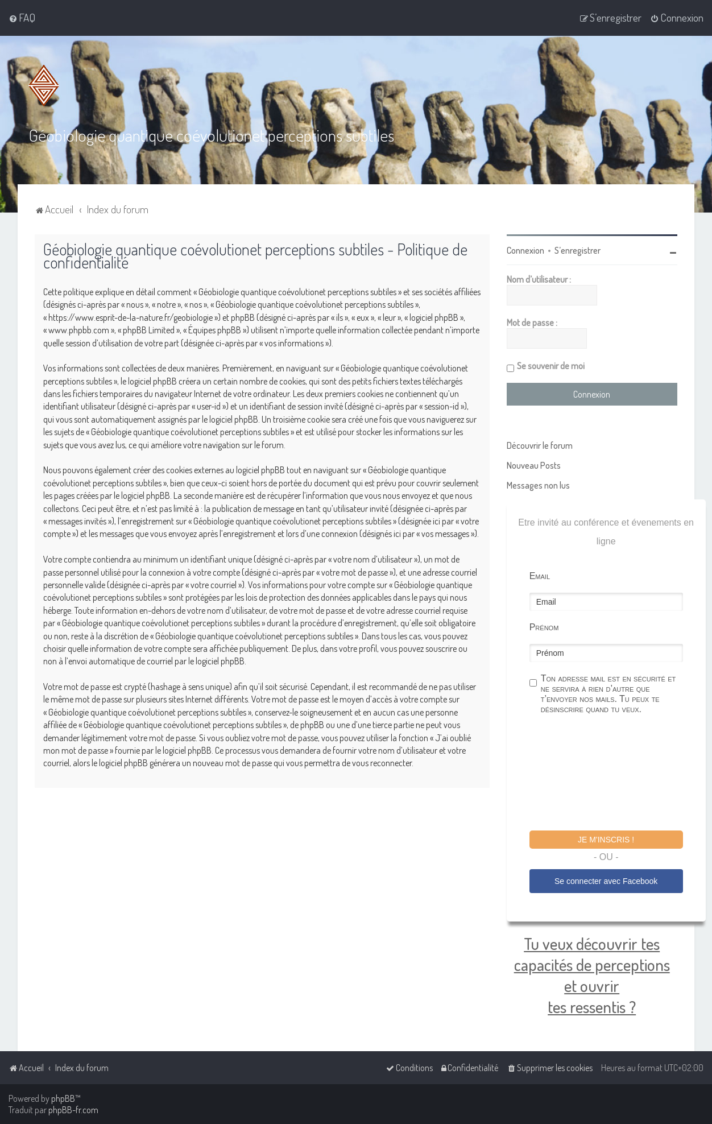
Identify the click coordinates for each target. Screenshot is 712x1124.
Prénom (544, 626)
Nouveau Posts (534, 464)
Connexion (525, 249)
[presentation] (615, 773)
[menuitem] (22, 18)
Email (539, 575)
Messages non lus (538, 484)
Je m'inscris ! (606, 839)
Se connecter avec (605, 880)
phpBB (63, 1098)
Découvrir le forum (540, 445)
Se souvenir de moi (551, 365)
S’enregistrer (577, 249)
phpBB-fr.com (73, 1109)
